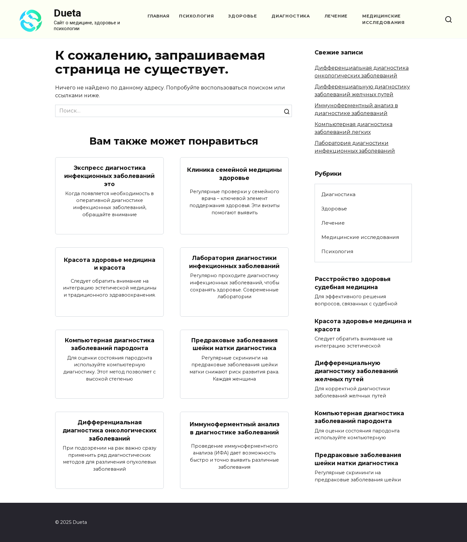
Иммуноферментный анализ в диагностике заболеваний (234, 428)
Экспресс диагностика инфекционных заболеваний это (109, 175)
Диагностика (290, 16)
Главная (158, 16)
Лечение (336, 16)
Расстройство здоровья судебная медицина (352, 283)
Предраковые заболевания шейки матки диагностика (234, 344)
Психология (196, 16)
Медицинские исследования (360, 237)
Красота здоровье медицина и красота (109, 263)
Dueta (67, 13)
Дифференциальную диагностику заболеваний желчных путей (356, 370)
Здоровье (242, 16)
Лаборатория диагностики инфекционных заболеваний (234, 261)
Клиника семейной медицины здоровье (234, 173)
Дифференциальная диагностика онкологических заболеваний (109, 430)
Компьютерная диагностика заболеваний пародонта (109, 344)
